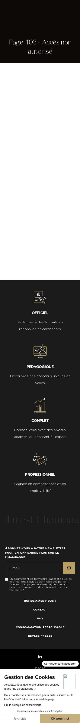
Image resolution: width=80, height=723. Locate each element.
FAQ (40, 618)
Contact (40, 609)
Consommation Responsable (40, 627)
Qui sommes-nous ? (40, 601)
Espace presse (40, 636)
